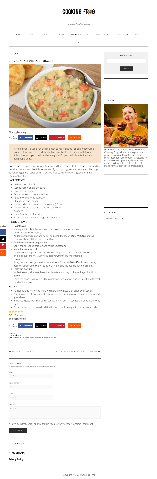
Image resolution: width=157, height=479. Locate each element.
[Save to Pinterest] (57, 137)
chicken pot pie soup (19, 337)
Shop (45, 34)
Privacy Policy (102, 34)
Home (19, 34)
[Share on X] (41, 137)
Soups (19, 336)
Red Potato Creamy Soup (23, 351)
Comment (12, 405)
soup (30, 155)
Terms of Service (79, 34)
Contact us (122, 34)
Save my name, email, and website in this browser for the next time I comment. (52, 424)
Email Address (14, 383)
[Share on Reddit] (74, 137)
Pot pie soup (52, 337)
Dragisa (16, 334)
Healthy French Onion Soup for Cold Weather (76, 351)
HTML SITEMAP (17, 452)
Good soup (14, 166)
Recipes (32, 34)
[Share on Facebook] (25, 137)
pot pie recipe (43, 337)
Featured (59, 34)
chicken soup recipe (32, 337)
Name (11, 372)
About (138, 34)
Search (126, 69)
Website (12, 394)
